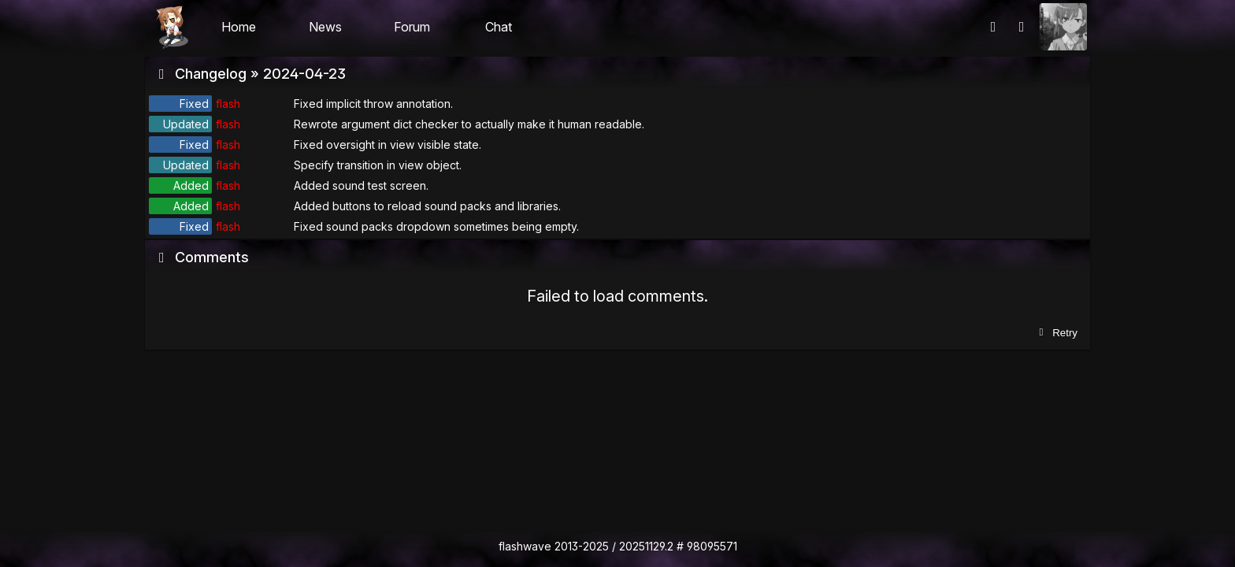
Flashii (171, 26)
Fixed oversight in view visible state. (387, 144)
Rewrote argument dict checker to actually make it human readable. (469, 124)
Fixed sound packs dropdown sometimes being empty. (436, 226)
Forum (412, 27)
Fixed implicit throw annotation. (373, 103)
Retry (1056, 333)
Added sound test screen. (361, 185)
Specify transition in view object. (378, 165)
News (325, 27)
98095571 (712, 546)
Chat (498, 27)
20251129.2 (646, 546)
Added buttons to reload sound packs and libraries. (427, 206)
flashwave (525, 546)
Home (238, 27)
